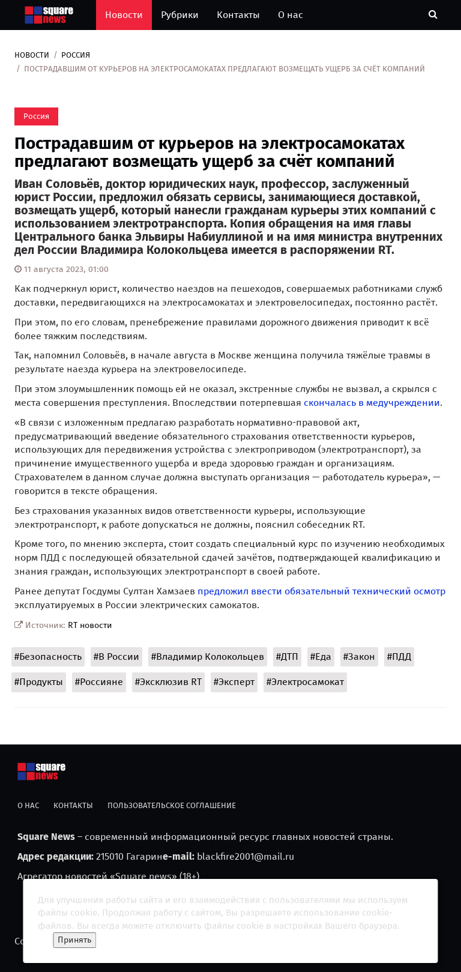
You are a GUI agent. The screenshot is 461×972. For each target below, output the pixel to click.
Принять (74, 940)
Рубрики (180, 14)
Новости (124, 14)
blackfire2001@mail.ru (245, 856)
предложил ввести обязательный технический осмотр (321, 591)
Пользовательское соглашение (171, 805)
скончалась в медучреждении (372, 402)
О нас (290, 14)
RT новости (90, 625)
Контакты (238, 14)
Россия (75, 54)
